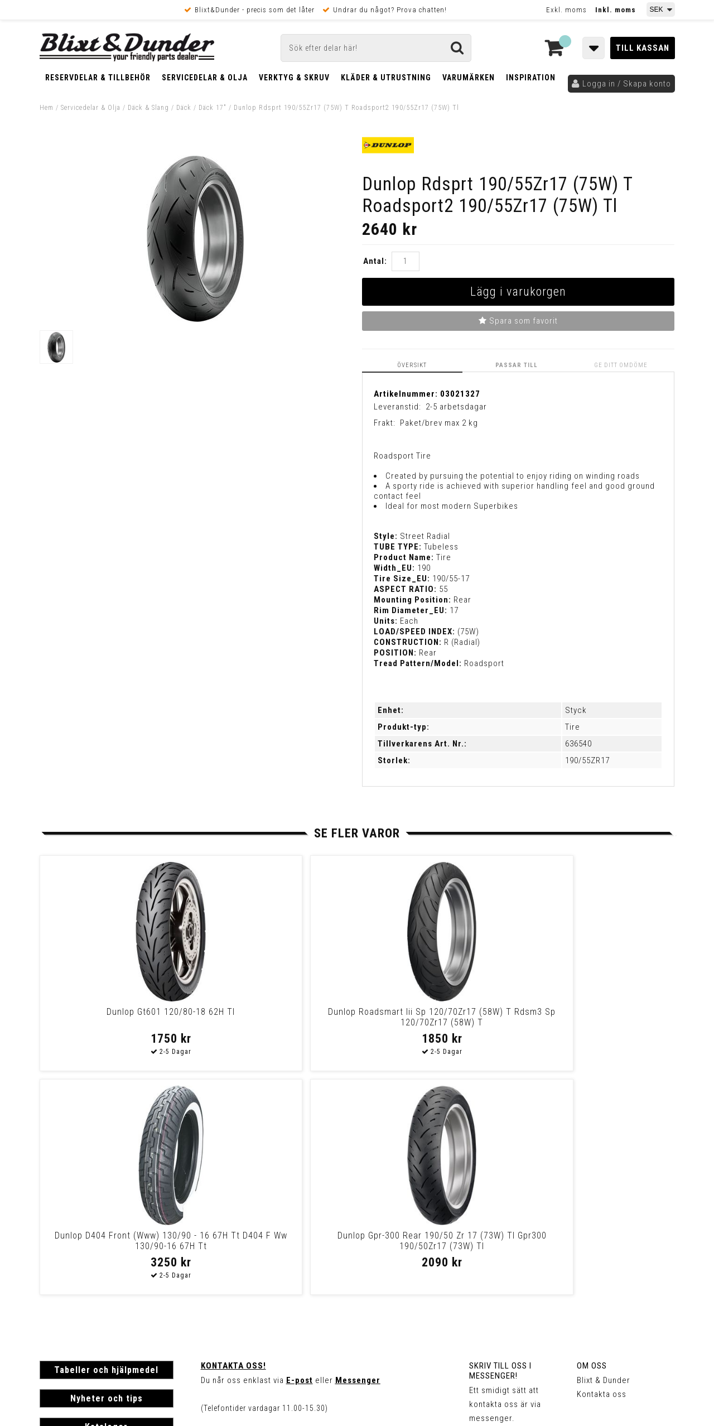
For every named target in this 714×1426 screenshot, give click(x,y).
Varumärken (468, 77)
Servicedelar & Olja (205, 77)
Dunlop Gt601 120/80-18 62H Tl (115, 1011)
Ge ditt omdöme (623, 364)
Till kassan (642, 48)
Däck (183, 108)
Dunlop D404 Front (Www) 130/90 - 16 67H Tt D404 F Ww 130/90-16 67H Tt (432, 1022)
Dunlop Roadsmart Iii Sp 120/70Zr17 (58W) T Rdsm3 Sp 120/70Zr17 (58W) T (273, 1022)
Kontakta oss (601, 1170)
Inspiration (531, 77)
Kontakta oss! (233, 1141)
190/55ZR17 (587, 760)
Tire (572, 726)
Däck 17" (212, 108)
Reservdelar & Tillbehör (98, 77)
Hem (47, 108)
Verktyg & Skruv (294, 77)
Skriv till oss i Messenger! (500, 1146)
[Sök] (376, 48)
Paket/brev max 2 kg (439, 422)
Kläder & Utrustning (386, 77)
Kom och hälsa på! (237, 1212)
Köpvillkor (59, 1281)
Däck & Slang (148, 108)
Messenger (357, 1156)
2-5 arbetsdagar (456, 406)
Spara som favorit (518, 321)
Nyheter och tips (106, 1174)
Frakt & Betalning (72, 1270)
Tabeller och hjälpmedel (106, 1145)
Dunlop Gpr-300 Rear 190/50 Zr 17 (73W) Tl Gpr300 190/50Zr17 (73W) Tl (591, 1022)
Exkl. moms (566, 10)
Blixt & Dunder (603, 1156)
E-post (299, 1156)
